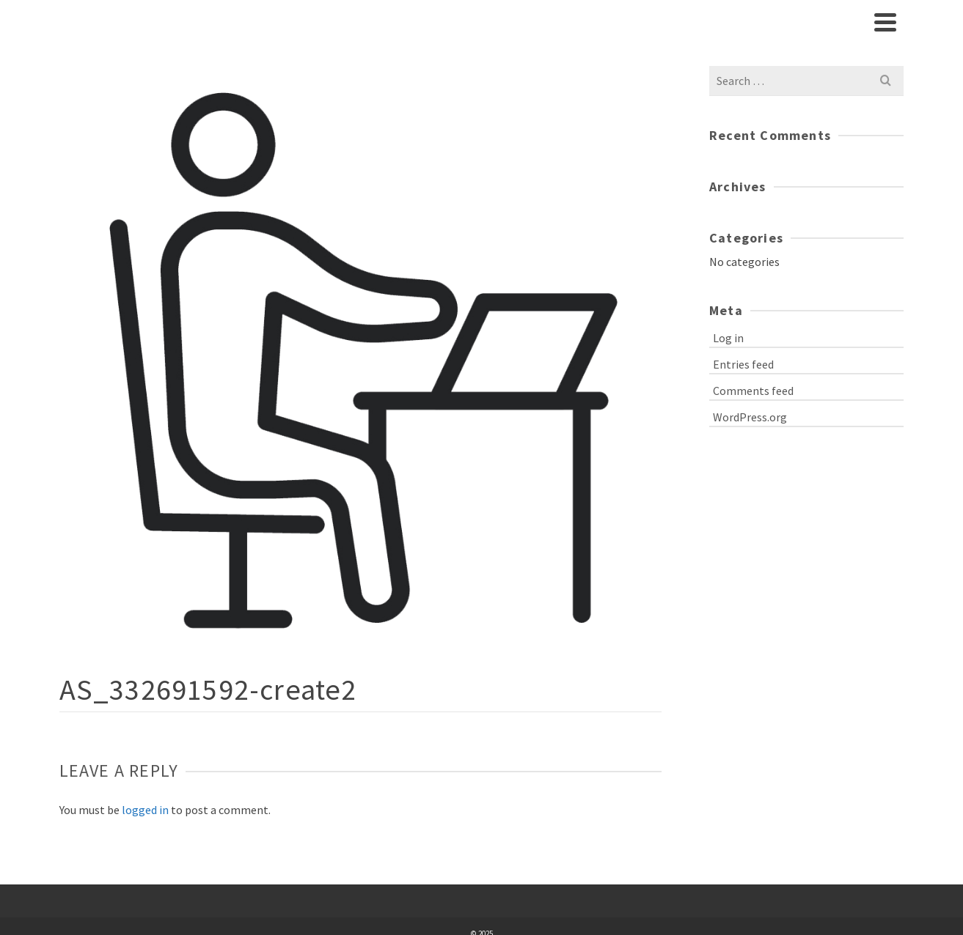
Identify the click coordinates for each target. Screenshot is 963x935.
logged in (145, 809)
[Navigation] (885, 22)
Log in (728, 337)
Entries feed (743, 364)
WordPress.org (750, 417)
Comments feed (753, 390)
